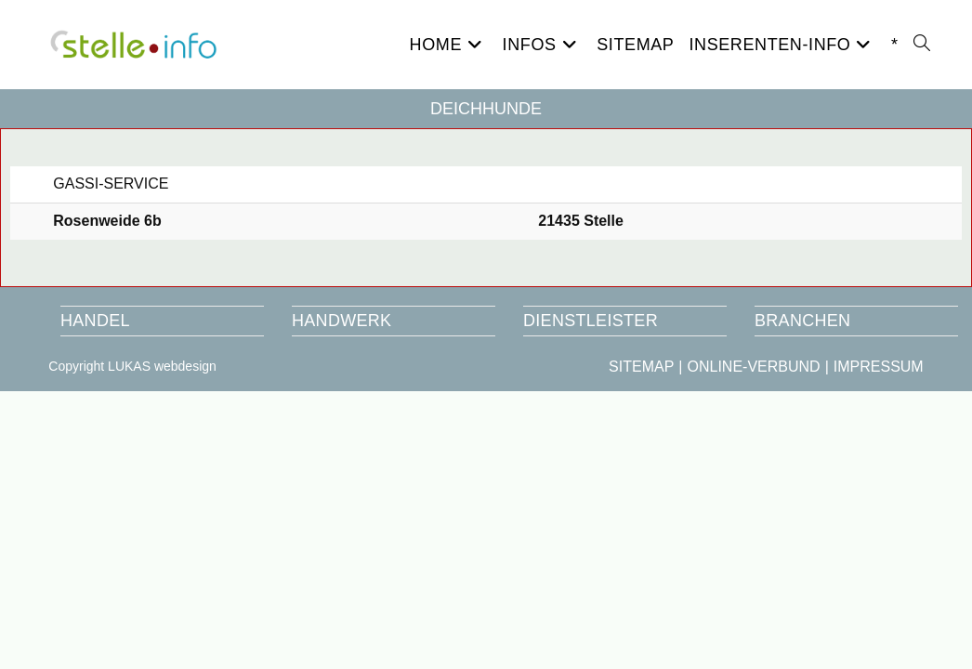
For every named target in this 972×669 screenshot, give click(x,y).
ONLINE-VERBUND (753, 366)
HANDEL (95, 320)
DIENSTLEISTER (590, 320)
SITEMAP (641, 366)
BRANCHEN (802, 320)
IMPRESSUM (879, 366)
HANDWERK (341, 320)
